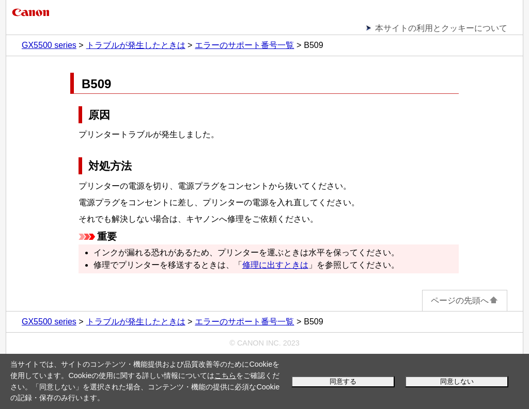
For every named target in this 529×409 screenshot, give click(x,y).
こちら (225, 375)
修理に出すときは (275, 264)
